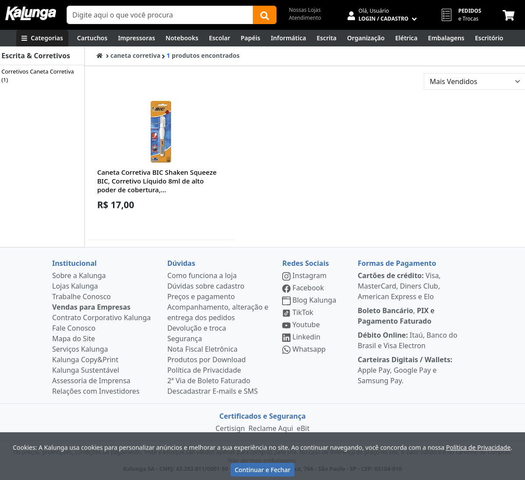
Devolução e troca (196, 328)
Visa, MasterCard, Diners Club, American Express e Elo (399, 286)
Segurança (184, 338)
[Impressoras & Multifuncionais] (136, 38)
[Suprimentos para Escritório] (489, 38)
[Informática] (289, 38)
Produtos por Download (206, 359)
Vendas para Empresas (91, 307)
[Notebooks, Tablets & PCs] (182, 38)
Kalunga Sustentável (85, 370)
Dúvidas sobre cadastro (206, 286)
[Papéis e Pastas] (250, 38)
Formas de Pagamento (397, 263)
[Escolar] (220, 38)
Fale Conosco (74, 328)
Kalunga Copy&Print (85, 359)
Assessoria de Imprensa (91, 380)
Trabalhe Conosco (81, 296)
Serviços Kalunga (80, 349)
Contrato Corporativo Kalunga (101, 317)
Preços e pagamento (201, 296)
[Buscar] (265, 15)
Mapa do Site (73, 338)
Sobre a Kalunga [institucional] (79, 275)
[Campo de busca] (160, 15)
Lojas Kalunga (75, 286)
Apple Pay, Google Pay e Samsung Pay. (405, 370)
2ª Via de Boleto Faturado (209, 380)
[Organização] (366, 38)
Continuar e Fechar (262, 470)
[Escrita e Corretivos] (326, 38)
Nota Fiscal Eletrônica (202, 349)
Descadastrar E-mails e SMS (212, 391)
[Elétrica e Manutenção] (406, 38)
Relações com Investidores (95, 391)
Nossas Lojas (305, 10)
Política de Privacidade (204, 370)
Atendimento (305, 17)
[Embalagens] (446, 38)
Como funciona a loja (202, 275)
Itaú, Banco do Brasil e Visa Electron (407, 340)
